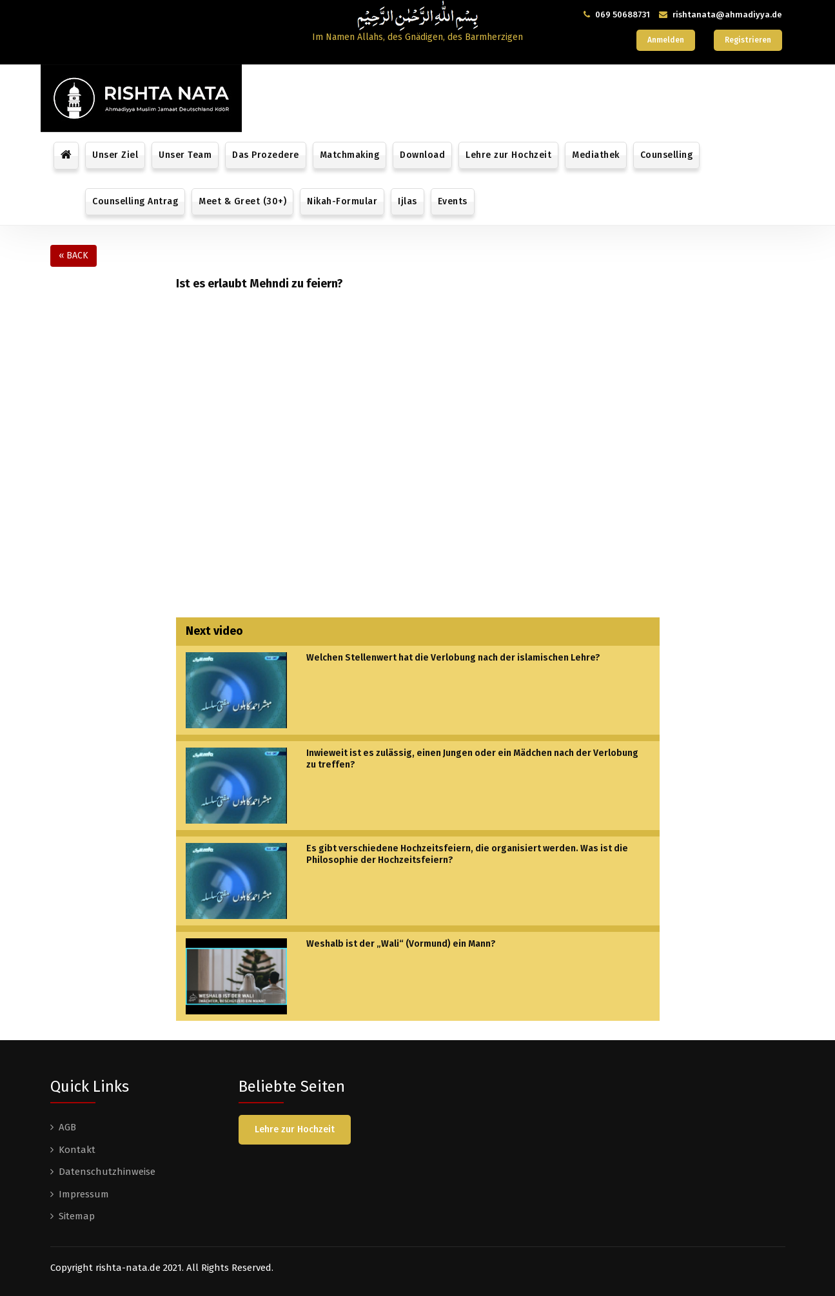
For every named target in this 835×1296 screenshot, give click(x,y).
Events (452, 201)
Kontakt (77, 1150)
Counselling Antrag (135, 201)
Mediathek (596, 155)
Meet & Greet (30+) (242, 201)
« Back (73, 255)
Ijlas (407, 201)
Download (422, 155)
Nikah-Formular (342, 201)
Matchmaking (350, 155)
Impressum (84, 1194)
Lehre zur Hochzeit (508, 155)
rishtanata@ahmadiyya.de (727, 14)
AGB (67, 1127)
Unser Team (185, 155)
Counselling (666, 155)
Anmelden (665, 39)
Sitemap (77, 1216)
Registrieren (748, 39)
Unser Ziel (115, 155)
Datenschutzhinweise (107, 1171)
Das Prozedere (265, 155)
